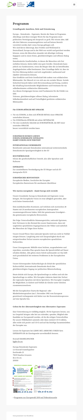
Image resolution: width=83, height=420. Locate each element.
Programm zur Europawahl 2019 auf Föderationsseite (35, 397)
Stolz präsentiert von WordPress (23, 416)
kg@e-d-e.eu (18, 341)
